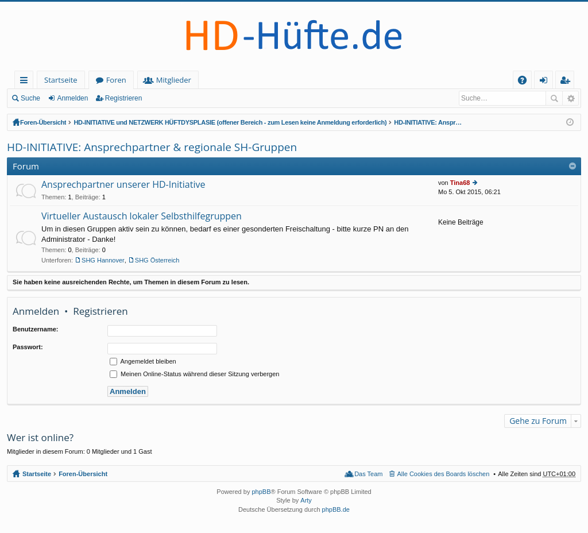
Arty (306, 500)
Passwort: (28, 346)
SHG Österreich (157, 260)
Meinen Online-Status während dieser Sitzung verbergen (194, 373)
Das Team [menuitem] (368, 473)
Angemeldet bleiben (143, 361)
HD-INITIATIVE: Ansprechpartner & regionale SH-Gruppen (428, 122)
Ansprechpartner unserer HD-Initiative (123, 185)
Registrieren (123, 98)
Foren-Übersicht (43, 122)
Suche (30, 98)
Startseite (61, 80)
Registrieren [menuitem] (567, 82)
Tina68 (460, 182)
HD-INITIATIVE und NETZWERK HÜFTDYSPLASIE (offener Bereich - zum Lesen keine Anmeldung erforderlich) (230, 122)
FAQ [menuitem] (526, 82)
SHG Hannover (103, 260)
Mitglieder (173, 80)
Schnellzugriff (26, 82)
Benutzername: (35, 329)
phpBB (261, 491)
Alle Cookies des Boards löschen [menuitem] (443, 473)
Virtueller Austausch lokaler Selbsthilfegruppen (141, 216)
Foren (116, 80)
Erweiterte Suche (570, 98)
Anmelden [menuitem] (546, 82)
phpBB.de (336, 509)
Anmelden (72, 98)
